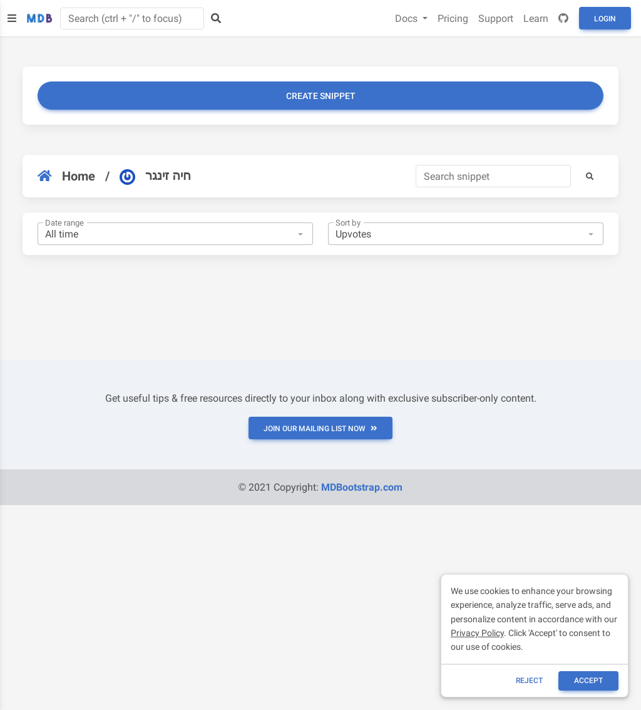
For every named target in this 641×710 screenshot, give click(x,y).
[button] (589, 176)
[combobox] (175, 233)
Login (605, 18)
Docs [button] (407, 18)
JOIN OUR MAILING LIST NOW (320, 428)
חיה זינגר (155, 176)
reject (529, 680)
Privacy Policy (477, 633)
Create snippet (321, 96)
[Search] (493, 176)
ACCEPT (588, 680)
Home (66, 176)
